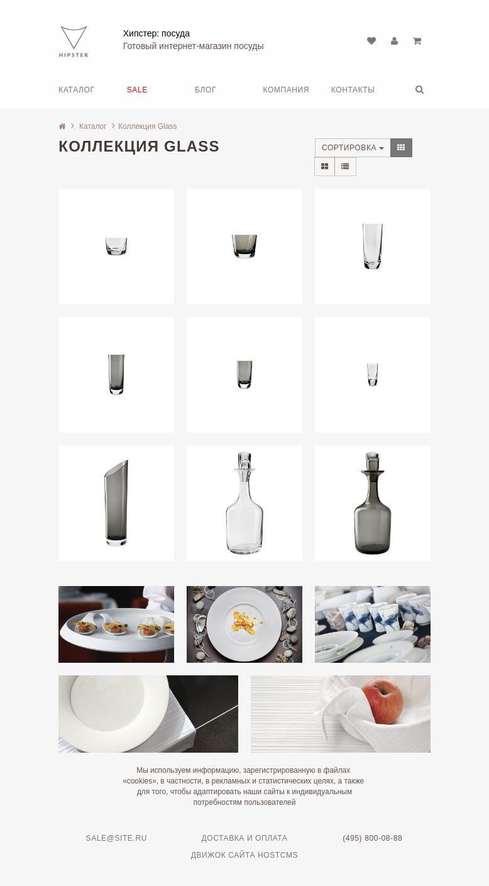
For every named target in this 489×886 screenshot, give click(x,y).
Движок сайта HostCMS (245, 855)
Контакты (353, 90)
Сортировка (353, 147)
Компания (286, 90)
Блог (205, 90)
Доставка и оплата (244, 838)
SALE (137, 90)
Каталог (76, 90)
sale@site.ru (116, 838)
